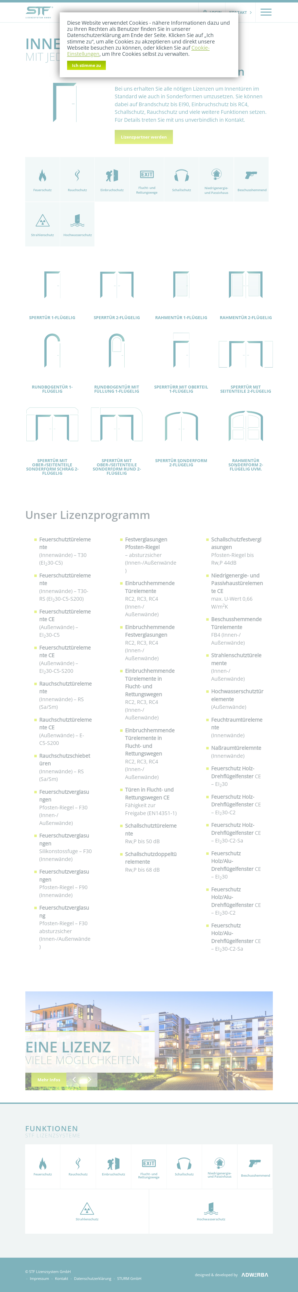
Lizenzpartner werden (144, 137)
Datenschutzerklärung (92, 1278)
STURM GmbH (129, 1278)
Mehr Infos (48, 1080)
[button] (74, 1080)
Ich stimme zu (86, 65)
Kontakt (238, 12)
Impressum (39, 1278)
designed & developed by (233, 1274)
